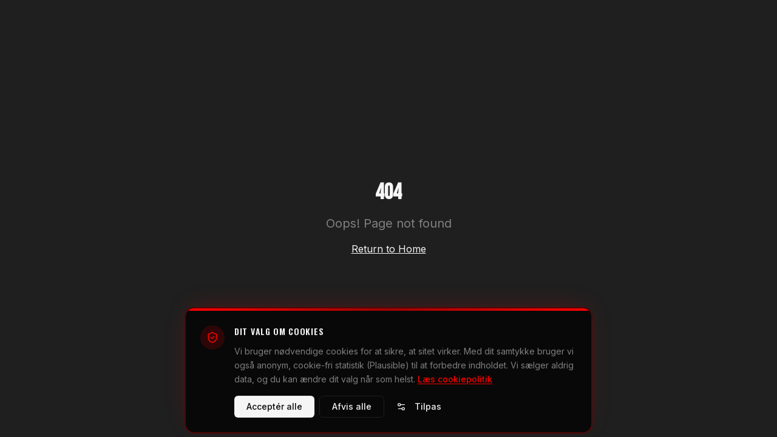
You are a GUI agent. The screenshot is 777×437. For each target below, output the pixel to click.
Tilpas (418, 410)
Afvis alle (352, 410)
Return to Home (388, 249)
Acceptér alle (274, 410)
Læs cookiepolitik (455, 382)
